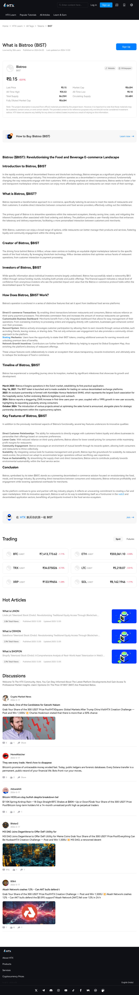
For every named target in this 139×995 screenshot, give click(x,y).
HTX (23, 517)
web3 (121, 494)
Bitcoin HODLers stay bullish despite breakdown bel (30, 797)
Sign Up (126, 47)
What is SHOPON (12, 651)
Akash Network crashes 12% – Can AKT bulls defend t (31, 889)
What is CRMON (11, 631)
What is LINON (10, 611)
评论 (8, 870)
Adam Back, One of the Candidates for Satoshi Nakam (31, 705)
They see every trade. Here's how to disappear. (27, 762)
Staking (6, 337)
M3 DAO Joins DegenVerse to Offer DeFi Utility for (29, 831)
